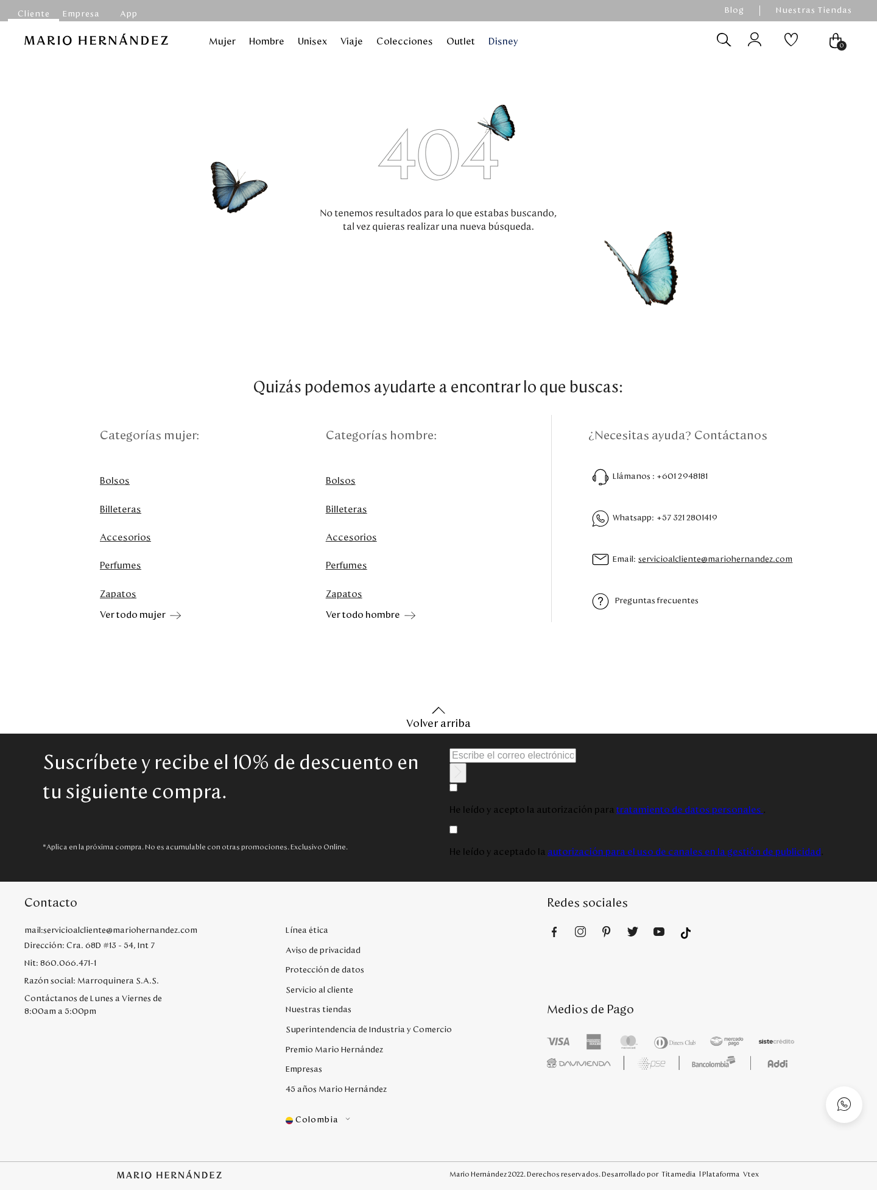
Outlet (460, 41)
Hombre (266, 41)
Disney (503, 41)
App (129, 14)
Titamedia (678, 1174)
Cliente (34, 14)
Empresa (81, 14)
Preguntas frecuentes (657, 601)
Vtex (751, 1174)
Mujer (222, 41)
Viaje (351, 41)
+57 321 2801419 (687, 518)
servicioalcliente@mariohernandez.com (715, 559)
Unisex (312, 41)
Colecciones (404, 41)
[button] (416, 1120)
